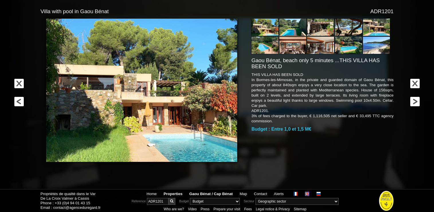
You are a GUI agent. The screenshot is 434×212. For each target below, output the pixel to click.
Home (151, 194)
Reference (139, 201)
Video (192, 209)
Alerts (279, 194)
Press (205, 209)
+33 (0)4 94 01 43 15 (72, 203)
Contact (260, 194)
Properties (173, 194)
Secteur (249, 201)
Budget (184, 201)
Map (243, 194)
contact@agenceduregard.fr (77, 207)
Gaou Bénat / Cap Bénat (211, 194)
